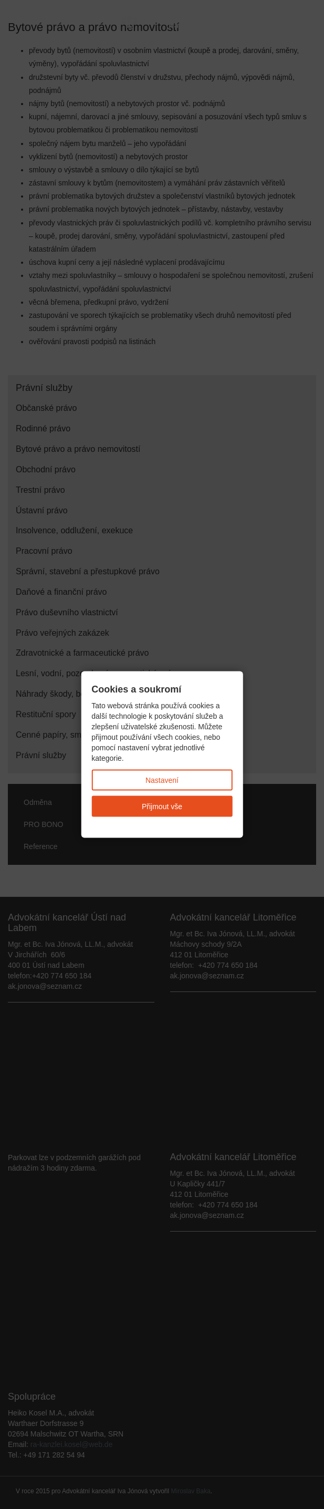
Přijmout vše (162, 806)
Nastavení (162, 780)
